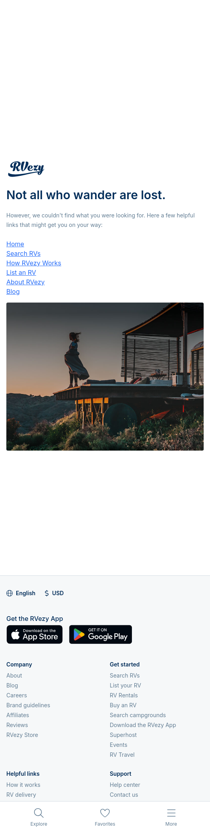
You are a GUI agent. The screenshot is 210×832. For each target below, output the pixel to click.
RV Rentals (124, 695)
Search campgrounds (138, 715)
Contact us (124, 794)
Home (15, 244)
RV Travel (122, 754)
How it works (23, 784)
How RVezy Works (33, 263)
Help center (125, 784)
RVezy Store (22, 734)
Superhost (123, 734)
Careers (16, 695)
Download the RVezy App (143, 725)
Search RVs (23, 253)
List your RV (125, 685)
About (14, 675)
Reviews (17, 725)
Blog (13, 291)
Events (118, 744)
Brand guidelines (28, 705)
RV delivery (21, 794)
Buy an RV (123, 705)
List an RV (21, 272)
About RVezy (25, 282)
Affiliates (17, 715)
